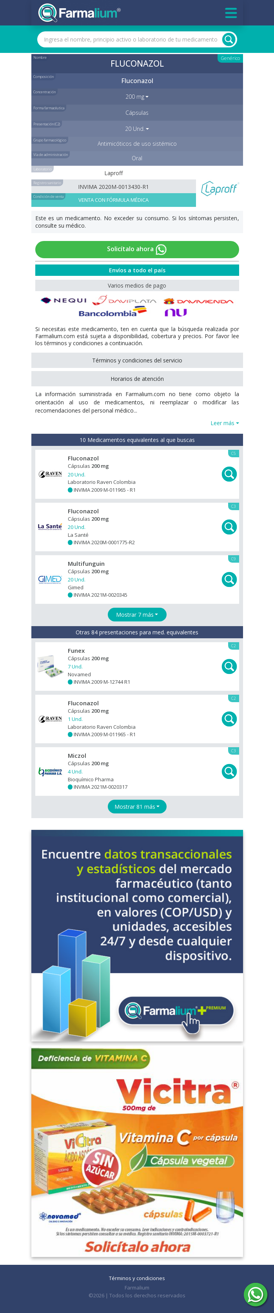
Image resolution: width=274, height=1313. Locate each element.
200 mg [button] (134, 96)
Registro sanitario (47, 182)
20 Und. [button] (135, 128)
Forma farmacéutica (48, 107)
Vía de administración (50, 154)
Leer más (222, 423)
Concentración (44, 91)
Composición (43, 76)
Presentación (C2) (46, 124)
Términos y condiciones (137, 1278)
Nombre (40, 57)
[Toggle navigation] (231, 13)
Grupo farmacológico (49, 140)
